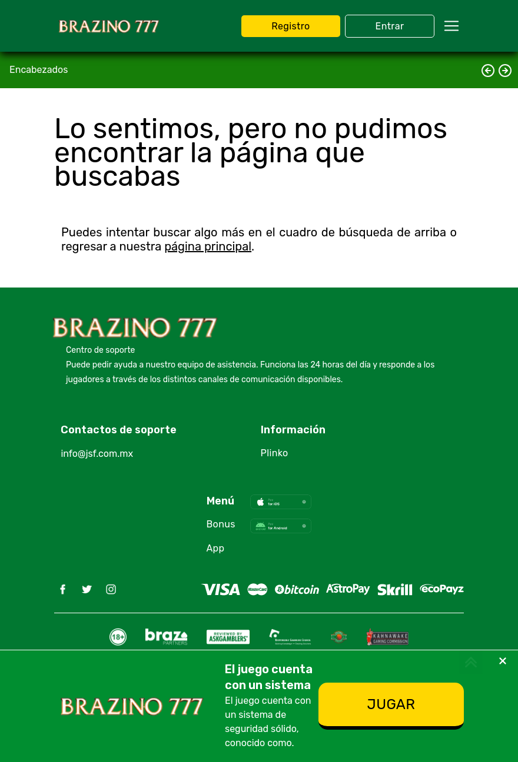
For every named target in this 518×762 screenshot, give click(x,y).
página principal (207, 246)
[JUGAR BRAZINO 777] (290, 26)
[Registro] (391, 706)
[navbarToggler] (451, 26)
